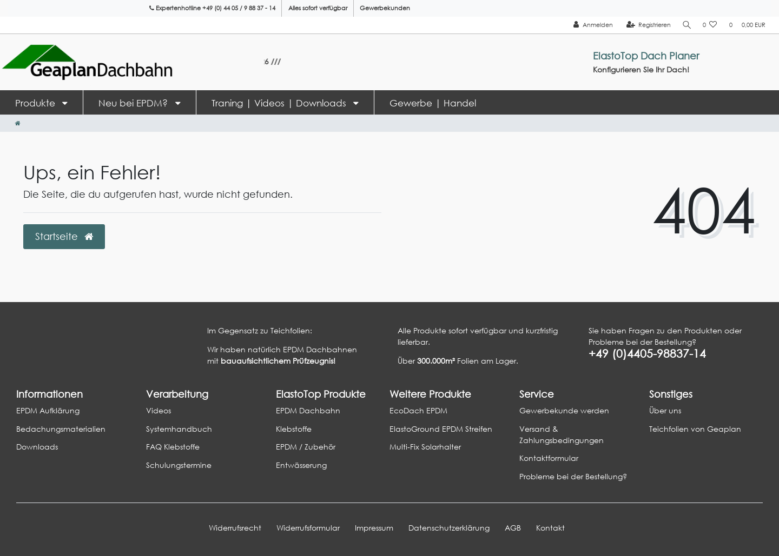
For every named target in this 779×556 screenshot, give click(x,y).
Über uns (665, 410)
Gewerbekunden (385, 8)
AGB (513, 527)
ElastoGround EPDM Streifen (441, 429)
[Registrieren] (646, 25)
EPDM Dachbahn (308, 410)
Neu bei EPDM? (134, 103)
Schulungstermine (179, 465)
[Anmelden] (591, 25)
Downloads (37, 446)
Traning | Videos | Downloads (280, 103)
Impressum (374, 527)
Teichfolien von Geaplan (695, 429)
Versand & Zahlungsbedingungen (561, 434)
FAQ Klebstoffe (173, 446)
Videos (158, 410)
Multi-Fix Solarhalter (425, 446)
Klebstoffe (294, 429)
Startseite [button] (64, 236)
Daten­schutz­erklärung (449, 527)
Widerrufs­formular (308, 527)
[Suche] (686, 25)
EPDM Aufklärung (48, 410)
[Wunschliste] (710, 25)
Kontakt (550, 527)
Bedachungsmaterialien (60, 429)
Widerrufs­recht (235, 527)
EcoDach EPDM (418, 410)
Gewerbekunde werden (564, 410)
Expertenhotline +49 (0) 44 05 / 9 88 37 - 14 (212, 8)
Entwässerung (301, 465)
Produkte (36, 103)
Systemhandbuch (179, 429)
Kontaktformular (548, 458)
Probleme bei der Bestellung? (573, 476)
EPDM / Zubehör (305, 446)
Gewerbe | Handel (433, 103)
